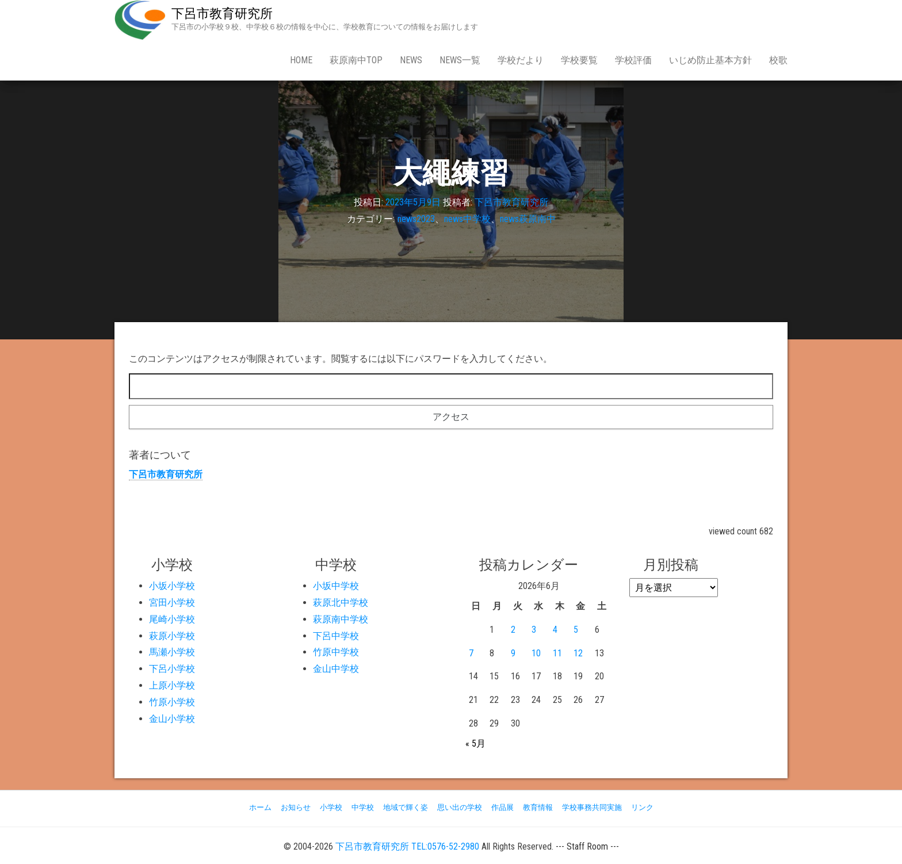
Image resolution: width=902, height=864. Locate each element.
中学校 (362, 807)
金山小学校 (172, 718)
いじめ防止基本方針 (710, 60)
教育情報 (538, 807)
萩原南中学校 (340, 619)
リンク (642, 807)
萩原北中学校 (340, 602)
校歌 (778, 60)
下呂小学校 (172, 668)
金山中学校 (336, 668)
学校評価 (633, 60)
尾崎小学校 (172, 619)
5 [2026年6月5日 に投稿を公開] (576, 629)
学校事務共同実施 (592, 807)
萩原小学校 (172, 635)
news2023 (416, 218)
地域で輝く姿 (405, 807)
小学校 (331, 807)
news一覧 (459, 60)
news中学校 (467, 218)
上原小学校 (172, 685)
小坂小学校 (172, 585)
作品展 (502, 807)
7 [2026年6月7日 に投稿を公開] (471, 653)
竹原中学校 (336, 652)
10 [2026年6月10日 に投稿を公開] (536, 653)
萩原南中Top (356, 60)
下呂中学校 (336, 635)
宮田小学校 (172, 602)
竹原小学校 (172, 702)
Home (301, 60)
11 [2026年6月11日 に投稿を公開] (557, 653)
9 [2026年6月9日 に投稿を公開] (513, 653)
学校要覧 (579, 60)
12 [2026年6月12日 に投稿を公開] (578, 653)
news (411, 60)
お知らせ (296, 807)
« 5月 (475, 743)
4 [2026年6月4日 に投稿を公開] (555, 629)
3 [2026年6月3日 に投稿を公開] (534, 629)
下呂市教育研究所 (222, 13)
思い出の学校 (459, 807)
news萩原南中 (528, 218)
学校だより (521, 60)
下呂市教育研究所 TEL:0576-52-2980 (407, 846)
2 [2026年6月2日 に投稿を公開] (513, 629)
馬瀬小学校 (172, 652)
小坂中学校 (336, 585)
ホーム (260, 807)
